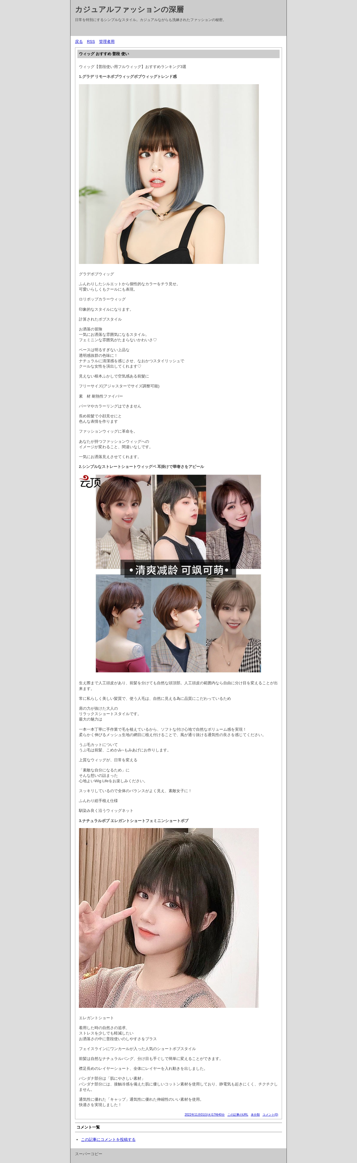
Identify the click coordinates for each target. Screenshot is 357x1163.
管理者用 (107, 41)
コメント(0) (270, 1114)
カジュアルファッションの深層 (129, 9)
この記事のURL (237, 1114)
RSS (91, 41)
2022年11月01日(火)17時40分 (204, 1114)
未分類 (255, 1114)
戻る (79, 41)
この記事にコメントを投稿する (108, 1139)
